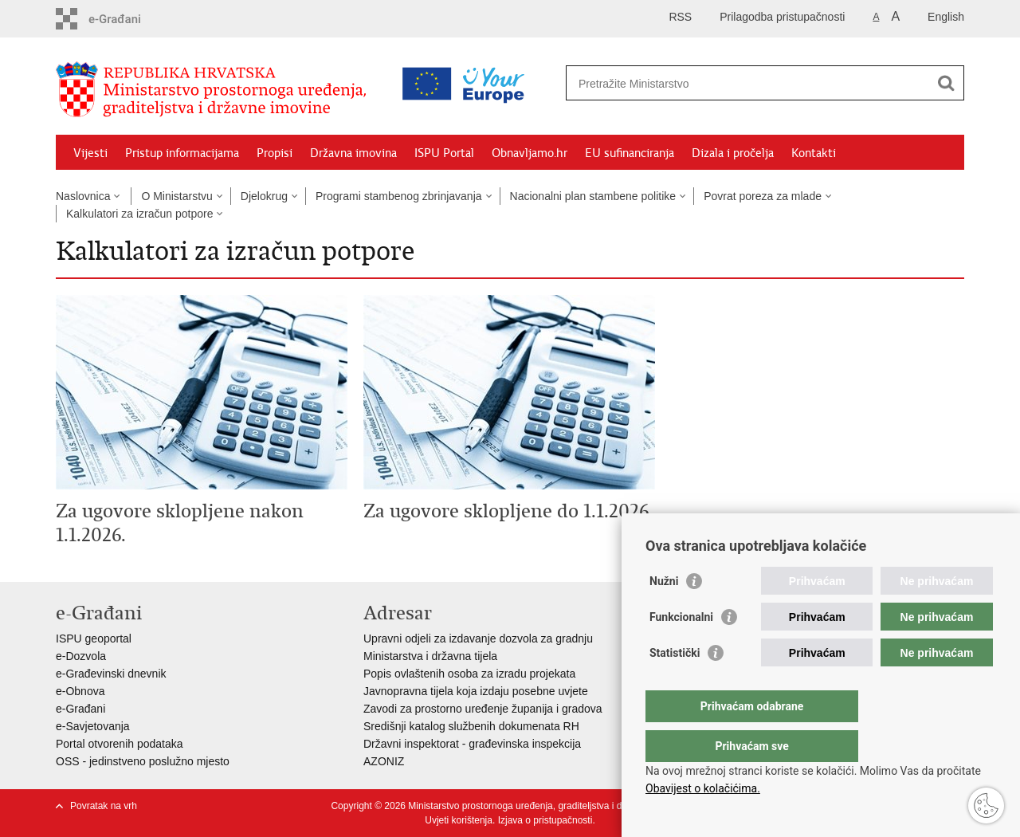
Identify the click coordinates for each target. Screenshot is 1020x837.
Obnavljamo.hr (529, 153)
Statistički (674, 684)
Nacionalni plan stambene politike (593, 196)
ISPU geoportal (93, 638)
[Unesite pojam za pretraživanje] (696, 83)
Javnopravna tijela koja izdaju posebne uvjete (475, 691)
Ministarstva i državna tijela (430, 656)
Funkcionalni (681, 648)
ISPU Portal (444, 153)
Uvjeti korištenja (458, 820)
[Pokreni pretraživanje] (945, 83)
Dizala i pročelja (733, 153)
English (946, 16)
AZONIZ (383, 761)
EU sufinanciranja (629, 153)
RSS (680, 16)
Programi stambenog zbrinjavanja (399, 196)
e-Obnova (80, 691)
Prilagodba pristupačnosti (782, 16)
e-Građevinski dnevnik (111, 673)
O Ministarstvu (176, 196)
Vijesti (90, 153)
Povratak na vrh (103, 805)
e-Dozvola (81, 656)
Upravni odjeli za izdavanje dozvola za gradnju (478, 638)
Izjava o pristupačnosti (545, 820)
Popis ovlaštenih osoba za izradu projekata (469, 673)
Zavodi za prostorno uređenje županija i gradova (482, 708)
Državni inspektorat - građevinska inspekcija (472, 743)
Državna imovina (353, 153)
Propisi (274, 153)
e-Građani (80, 708)
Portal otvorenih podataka (119, 743)
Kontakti (813, 153)
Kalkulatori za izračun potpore (139, 213)
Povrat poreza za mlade (763, 196)
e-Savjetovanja (93, 726)
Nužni (663, 613)
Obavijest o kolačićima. (702, 788)
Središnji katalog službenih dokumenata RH (471, 726)
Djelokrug (264, 196)
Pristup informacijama (182, 153)
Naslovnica (83, 196)
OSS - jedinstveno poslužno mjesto (143, 761)
